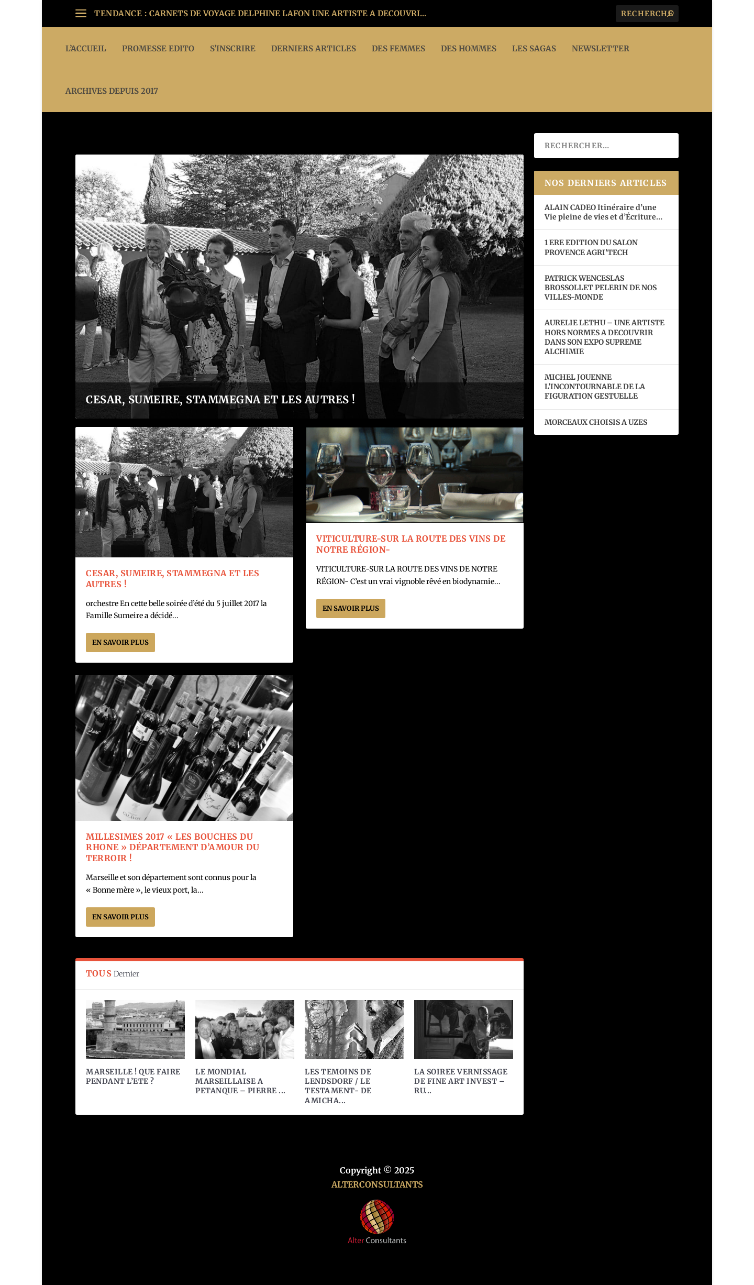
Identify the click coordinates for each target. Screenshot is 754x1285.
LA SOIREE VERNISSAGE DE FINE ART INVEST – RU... (460, 1081)
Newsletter (600, 48)
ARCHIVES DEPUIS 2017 (111, 91)
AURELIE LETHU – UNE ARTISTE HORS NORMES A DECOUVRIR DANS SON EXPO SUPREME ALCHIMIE (604, 337)
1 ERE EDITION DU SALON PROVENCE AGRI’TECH (591, 247)
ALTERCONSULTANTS (377, 1184)
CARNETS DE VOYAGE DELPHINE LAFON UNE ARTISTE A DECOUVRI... (287, 13)
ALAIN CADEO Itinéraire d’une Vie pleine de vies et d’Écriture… (604, 212)
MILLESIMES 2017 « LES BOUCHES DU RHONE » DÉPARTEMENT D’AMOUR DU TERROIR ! (172, 847)
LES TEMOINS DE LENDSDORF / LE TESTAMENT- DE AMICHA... (338, 1086)
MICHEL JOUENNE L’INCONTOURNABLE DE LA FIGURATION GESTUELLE (595, 386)
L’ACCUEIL (85, 48)
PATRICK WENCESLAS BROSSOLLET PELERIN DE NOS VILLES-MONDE (601, 287)
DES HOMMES (468, 48)
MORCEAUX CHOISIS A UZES (596, 422)
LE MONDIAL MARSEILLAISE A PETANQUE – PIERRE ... (240, 1081)
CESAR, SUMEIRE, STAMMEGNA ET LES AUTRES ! (221, 399)
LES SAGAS (534, 48)
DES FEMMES (398, 48)
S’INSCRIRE (233, 48)
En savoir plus (120, 642)
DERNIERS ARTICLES (313, 48)
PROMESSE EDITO (158, 48)
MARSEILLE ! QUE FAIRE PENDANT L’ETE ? (133, 1076)
